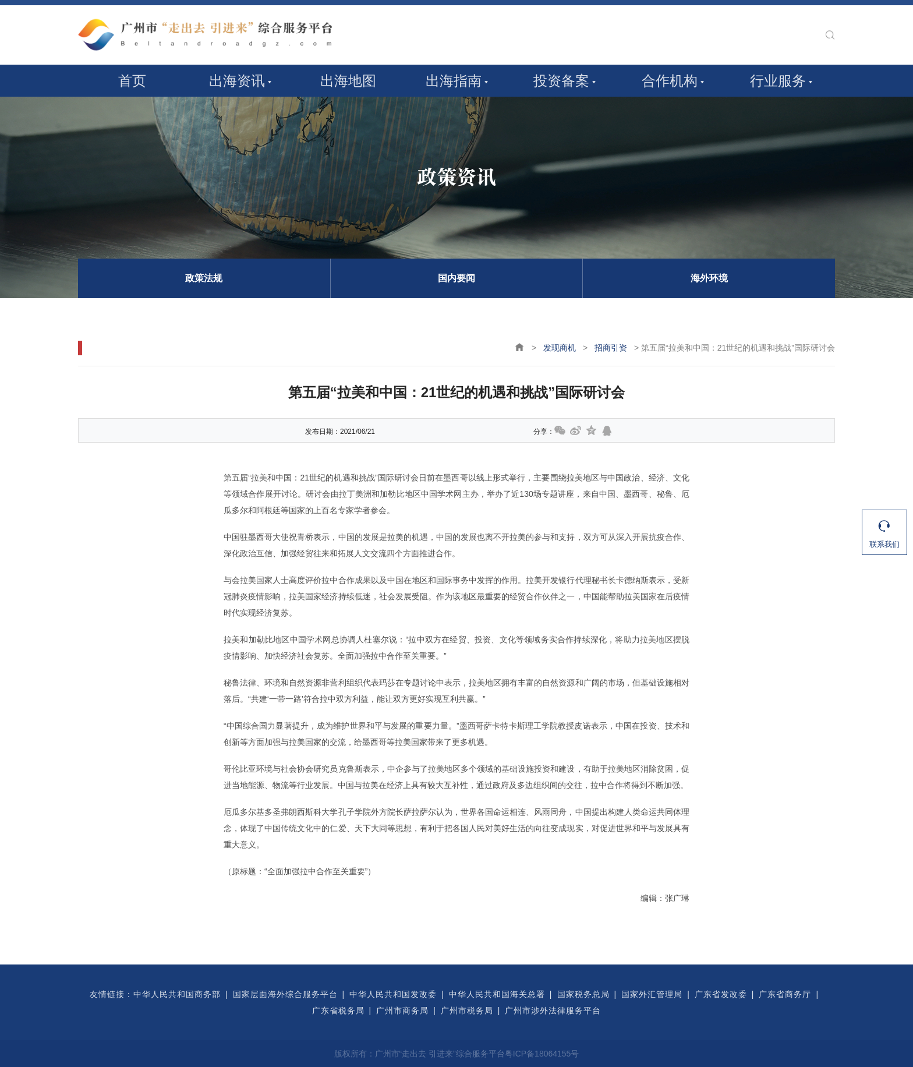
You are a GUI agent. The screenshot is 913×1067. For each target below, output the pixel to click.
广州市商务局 (402, 1010)
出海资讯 (237, 81)
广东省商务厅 (785, 994)
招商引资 (610, 347)
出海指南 (454, 81)
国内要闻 (456, 278)
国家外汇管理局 (651, 994)
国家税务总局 (583, 994)
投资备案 (561, 81)
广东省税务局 (338, 1010)
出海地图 (348, 81)
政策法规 (203, 278)
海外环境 (709, 278)
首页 (132, 81)
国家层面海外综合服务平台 (285, 994)
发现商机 (559, 347)
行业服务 (778, 81)
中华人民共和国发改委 (393, 994)
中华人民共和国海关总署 (497, 994)
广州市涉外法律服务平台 (553, 1010)
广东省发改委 (721, 994)
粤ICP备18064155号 (542, 1053)
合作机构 (670, 81)
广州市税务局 (467, 1010)
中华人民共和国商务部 (177, 994)
